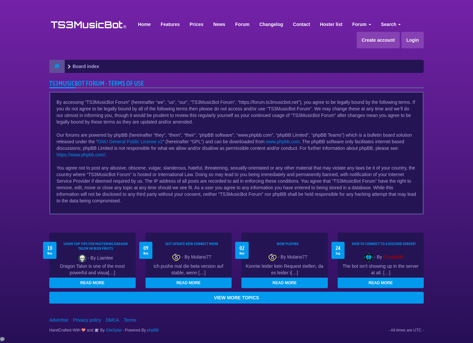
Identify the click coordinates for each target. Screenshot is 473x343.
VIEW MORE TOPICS (236, 297)
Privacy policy (87, 320)
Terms (130, 320)
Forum (242, 24)
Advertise (58, 320)
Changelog (271, 24)
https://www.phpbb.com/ (80, 154)
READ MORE (92, 283)
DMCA (112, 320)
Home (144, 24)
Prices (196, 24)
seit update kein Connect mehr (191, 243)
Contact (301, 24)
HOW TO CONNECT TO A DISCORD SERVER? (384, 243)
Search (391, 24)
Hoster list (331, 24)
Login (412, 40)
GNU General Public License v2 (130, 141)
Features (170, 24)
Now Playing (288, 243)
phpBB (153, 330)
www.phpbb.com (283, 141)
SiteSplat (113, 330)
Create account (378, 40)
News (219, 24)
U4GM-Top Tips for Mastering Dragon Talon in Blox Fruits (95, 246)
